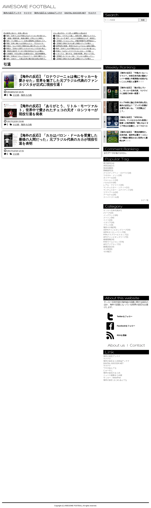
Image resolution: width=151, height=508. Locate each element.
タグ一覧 (144, 200)
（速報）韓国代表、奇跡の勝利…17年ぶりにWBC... (25, 38)
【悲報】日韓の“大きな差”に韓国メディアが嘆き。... (75, 43)
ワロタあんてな (110, 368)
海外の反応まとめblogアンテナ (48, 13)
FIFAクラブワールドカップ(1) (115, 234)
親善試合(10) (108, 247)
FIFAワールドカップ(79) (113, 242)
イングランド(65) (110, 215)
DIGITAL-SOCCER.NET (75, 13)
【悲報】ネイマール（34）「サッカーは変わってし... (75, 56)
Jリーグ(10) (108, 213)
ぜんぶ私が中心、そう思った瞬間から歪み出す (70, 33)
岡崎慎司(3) (108, 170)
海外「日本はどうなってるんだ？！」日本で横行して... (26, 56)
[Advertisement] (52, 22)
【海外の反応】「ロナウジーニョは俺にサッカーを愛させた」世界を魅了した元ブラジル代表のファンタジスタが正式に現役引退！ (58, 80)
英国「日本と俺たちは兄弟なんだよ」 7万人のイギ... (25, 43)
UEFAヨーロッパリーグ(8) (114, 232)
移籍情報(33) (108, 239)
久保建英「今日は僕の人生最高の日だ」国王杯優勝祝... (26, 54)
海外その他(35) (109, 227)
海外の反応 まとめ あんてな (115, 380)
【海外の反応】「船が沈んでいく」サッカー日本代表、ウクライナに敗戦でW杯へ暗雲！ (133, 91)
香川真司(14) (108, 163)
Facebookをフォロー (126, 326)
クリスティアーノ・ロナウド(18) (117, 173)
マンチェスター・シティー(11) (116, 187)
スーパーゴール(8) (111, 197)
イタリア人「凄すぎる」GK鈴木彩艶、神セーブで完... (75, 54)
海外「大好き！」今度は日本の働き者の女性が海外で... (26, 59)
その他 (16, 95)
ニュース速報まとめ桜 (112, 375)
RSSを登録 (121, 335)
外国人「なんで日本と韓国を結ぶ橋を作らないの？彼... (26, 46)
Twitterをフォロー (124, 316)
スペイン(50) (108, 218)
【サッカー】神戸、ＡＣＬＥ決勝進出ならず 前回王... (76, 38)
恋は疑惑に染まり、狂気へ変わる (15, 33)
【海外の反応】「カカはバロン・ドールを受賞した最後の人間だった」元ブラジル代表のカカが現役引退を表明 (58, 139)
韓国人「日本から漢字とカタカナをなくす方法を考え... (26, 48)
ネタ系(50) (107, 249)
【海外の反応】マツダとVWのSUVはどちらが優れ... (25, 51)
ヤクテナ (28, 13)
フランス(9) (108, 225)
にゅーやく (108, 370)
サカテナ (92, 13)
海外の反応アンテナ (12, 13)
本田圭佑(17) (108, 166)
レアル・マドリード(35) (113, 185)
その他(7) (107, 251)
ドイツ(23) (107, 220)
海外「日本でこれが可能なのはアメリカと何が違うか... (26, 36)
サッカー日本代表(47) (112, 210)
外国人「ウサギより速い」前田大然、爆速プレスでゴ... (76, 36)
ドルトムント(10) (110, 180)
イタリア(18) (108, 222)
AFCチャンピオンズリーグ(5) (115, 237)
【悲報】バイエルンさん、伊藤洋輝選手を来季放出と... (76, 41)
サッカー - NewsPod (112, 378)
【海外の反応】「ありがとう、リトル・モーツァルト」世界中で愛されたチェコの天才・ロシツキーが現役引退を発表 (58, 110)
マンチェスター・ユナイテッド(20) (118, 190)
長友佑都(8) (108, 168)
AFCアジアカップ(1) (112, 244)
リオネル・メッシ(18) (112, 175)
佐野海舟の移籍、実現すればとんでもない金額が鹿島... (76, 46)
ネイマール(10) (109, 178)
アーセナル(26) (109, 195)
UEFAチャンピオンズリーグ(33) (116, 230)
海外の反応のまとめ (111, 373)
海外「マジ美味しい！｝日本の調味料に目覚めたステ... (26, 41)
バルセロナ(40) (109, 182)
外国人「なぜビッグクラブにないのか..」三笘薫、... (75, 51)
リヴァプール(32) (110, 192)
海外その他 (26, 95)
